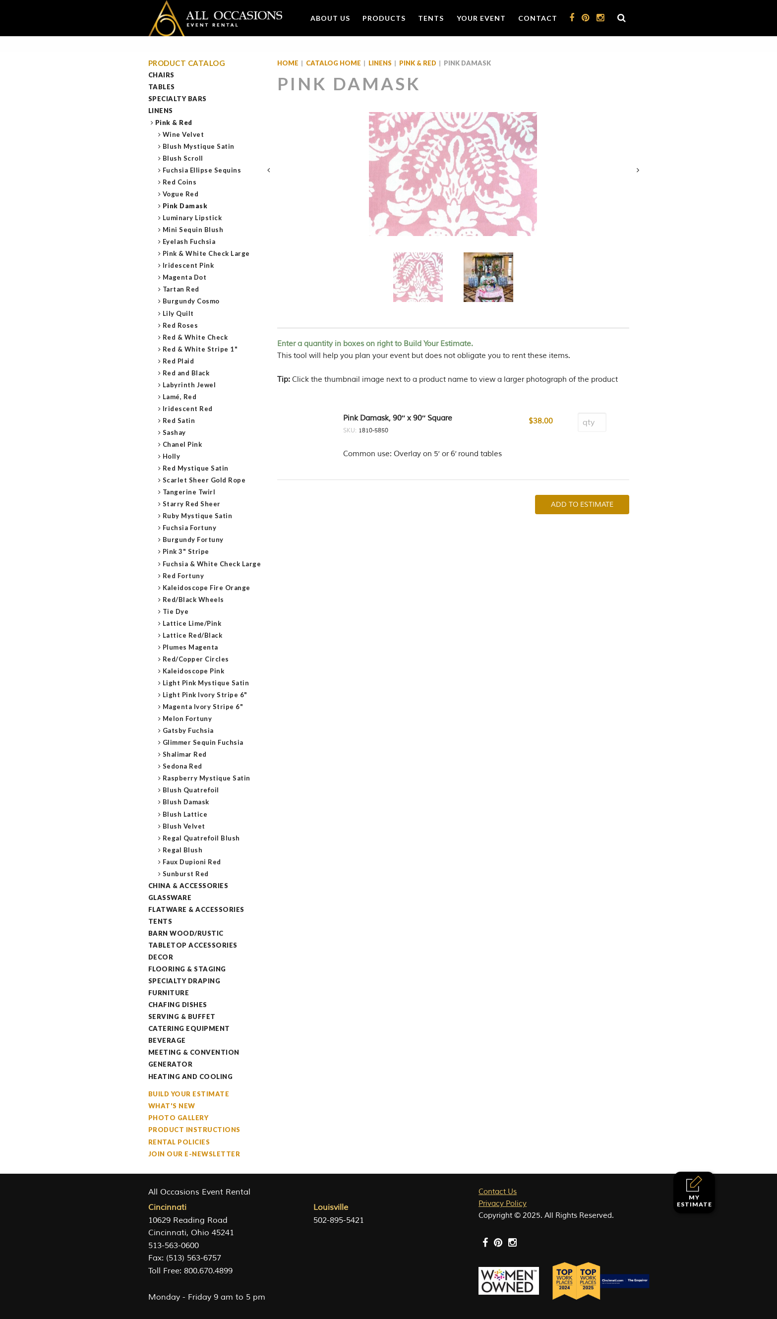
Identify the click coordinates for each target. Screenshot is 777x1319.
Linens (160, 111)
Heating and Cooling (190, 1076)
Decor (161, 957)
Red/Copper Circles (196, 659)
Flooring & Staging (187, 969)
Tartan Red (181, 289)
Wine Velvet (183, 134)
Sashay (174, 432)
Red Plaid (178, 361)
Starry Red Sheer (192, 504)
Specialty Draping (184, 981)
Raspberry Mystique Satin (206, 778)
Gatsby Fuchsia (188, 730)
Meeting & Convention (193, 1052)
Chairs (161, 75)
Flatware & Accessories (196, 909)
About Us (330, 18)
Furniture (168, 993)
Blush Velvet (184, 826)
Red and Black (186, 373)
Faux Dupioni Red (192, 862)
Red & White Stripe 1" (200, 349)
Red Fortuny (183, 576)
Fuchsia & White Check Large (212, 564)
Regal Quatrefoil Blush (201, 838)
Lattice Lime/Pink (192, 623)
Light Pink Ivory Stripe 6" (205, 695)
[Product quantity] (592, 422)
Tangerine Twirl (189, 492)
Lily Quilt (178, 313)
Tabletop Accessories (193, 945)
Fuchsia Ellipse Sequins (202, 170)
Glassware (170, 897)
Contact (537, 18)
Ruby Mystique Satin (198, 516)
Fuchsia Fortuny (190, 528)
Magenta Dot (185, 277)
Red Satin (179, 420)
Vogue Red (181, 194)
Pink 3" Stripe (186, 551)
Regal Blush (183, 850)
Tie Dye (176, 611)
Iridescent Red (188, 409)
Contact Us (497, 1192)
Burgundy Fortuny (193, 539)
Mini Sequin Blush (193, 230)
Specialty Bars (177, 99)
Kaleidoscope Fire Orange (206, 588)
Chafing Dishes (177, 1005)
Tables (161, 87)
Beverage (167, 1040)
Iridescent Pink (188, 265)
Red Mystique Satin (196, 468)
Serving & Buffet (182, 1016)
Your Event (481, 18)
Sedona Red (182, 766)
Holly (171, 456)
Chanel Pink (182, 444)
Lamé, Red (180, 397)
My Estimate (694, 1192)
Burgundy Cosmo (191, 301)
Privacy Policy (502, 1203)
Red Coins (180, 182)
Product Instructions (194, 1130)
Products (384, 18)
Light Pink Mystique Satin (206, 683)
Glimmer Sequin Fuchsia (203, 742)
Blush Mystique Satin (199, 146)
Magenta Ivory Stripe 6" (203, 707)
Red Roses (180, 325)
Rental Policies (179, 1142)
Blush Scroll (183, 158)
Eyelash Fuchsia (189, 241)
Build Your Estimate (189, 1094)
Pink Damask (185, 206)
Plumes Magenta (190, 647)
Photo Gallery (178, 1118)
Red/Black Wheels (193, 599)
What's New (171, 1106)
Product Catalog (187, 63)
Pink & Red (174, 122)
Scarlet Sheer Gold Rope (204, 480)
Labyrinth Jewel (189, 385)
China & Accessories (188, 886)
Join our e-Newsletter (194, 1154)
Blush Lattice (185, 814)
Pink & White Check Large (206, 253)
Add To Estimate (582, 504)
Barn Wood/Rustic (186, 933)
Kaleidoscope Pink (194, 671)
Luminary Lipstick (192, 218)
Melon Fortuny (187, 718)
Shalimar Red (185, 754)
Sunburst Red (186, 874)
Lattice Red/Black (193, 635)
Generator (170, 1064)
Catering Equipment (189, 1028)
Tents (431, 18)
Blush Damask (186, 802)
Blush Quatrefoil (191, 790)
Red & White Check (195, 337)
